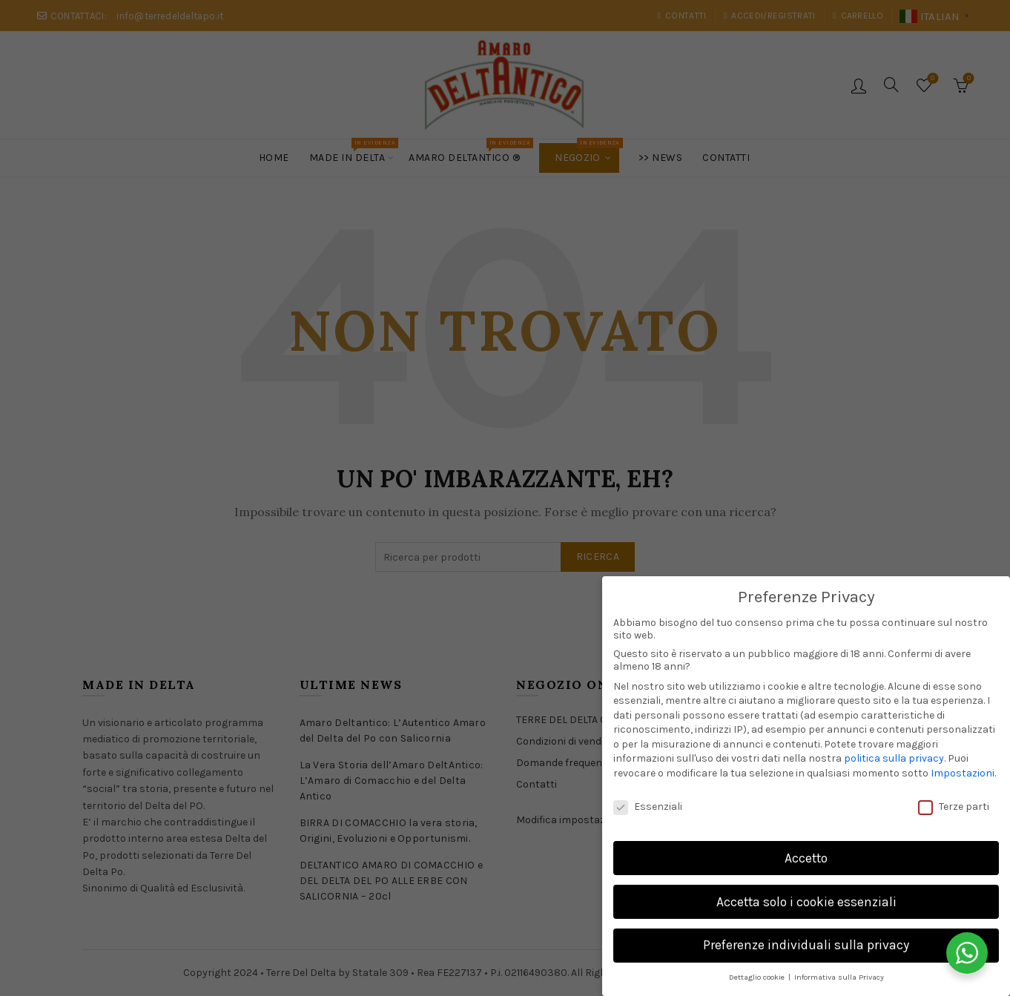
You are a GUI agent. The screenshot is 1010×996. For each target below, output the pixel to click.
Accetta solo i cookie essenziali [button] (806, 901)
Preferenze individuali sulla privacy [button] (806, 944)
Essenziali (647, 806)
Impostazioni (962, 773)
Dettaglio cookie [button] (758, 977)
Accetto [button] (806, 858)
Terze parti (953, 806)
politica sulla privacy (894, 758)
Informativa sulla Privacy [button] (839, 977)
